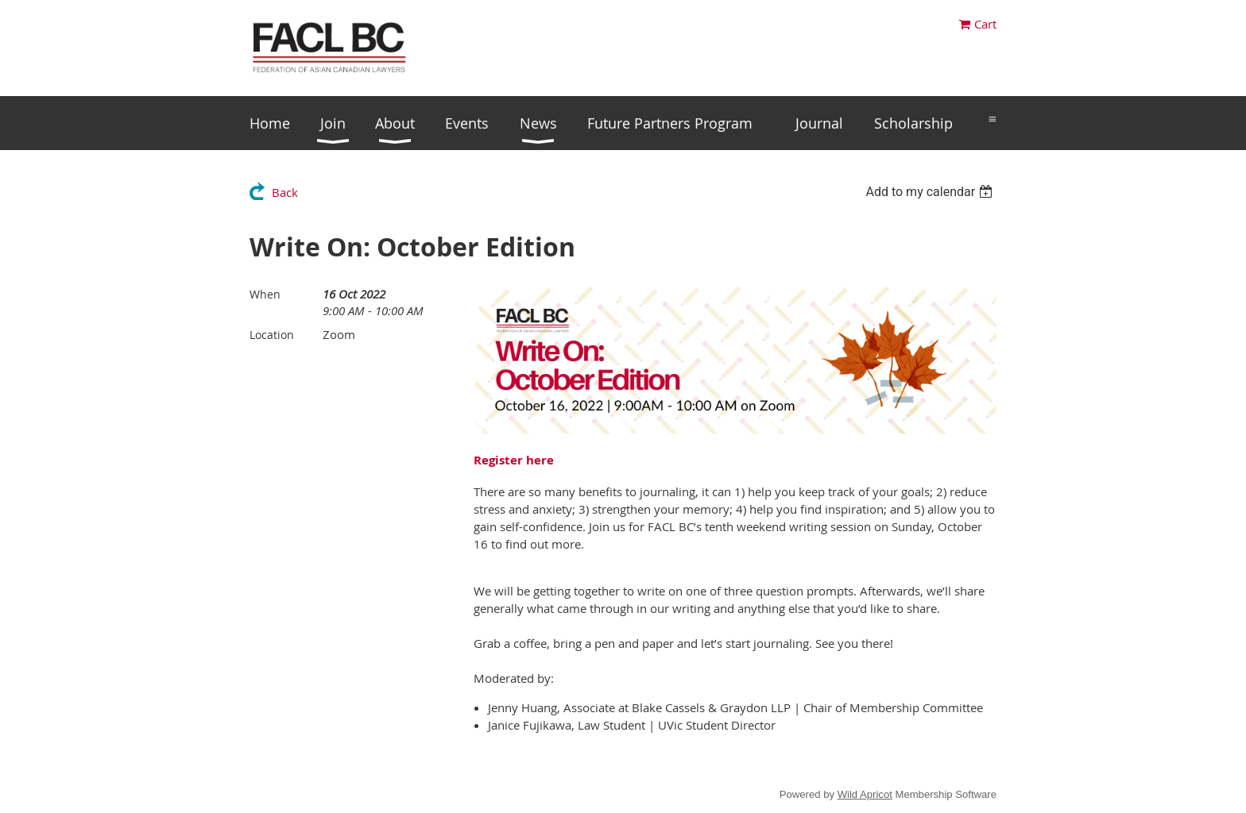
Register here (514, 460)
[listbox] (930, 192)
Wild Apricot (865, 794)
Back (285, 192)
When (265, 294)
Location (272, 334)
